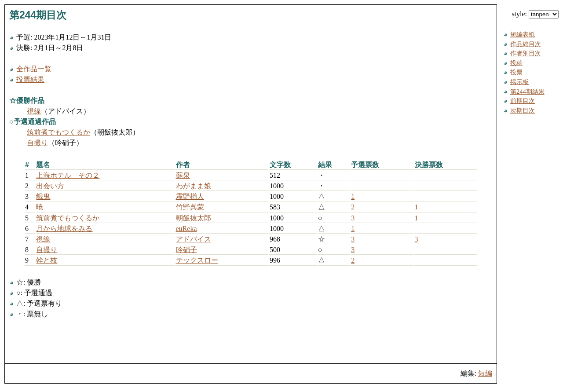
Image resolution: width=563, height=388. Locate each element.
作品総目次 (525, 44)
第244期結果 (527, 91)
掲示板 (519, 81)
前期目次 (522, 100)
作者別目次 (525, 53)
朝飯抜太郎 (193, 218)
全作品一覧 (33, 69)
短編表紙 (522, 34)
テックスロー (197, 260)
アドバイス (193, 239)
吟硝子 (186, 249)
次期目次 (522, 110)
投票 (516, 72)
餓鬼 (43, 196)
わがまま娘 (193, 186)
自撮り (37, 142)
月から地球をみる (64, 228)
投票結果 (30, 79)
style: (535, 14)
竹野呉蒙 (190, 207)
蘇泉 (183, 175)
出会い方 (50, 186)
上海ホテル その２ (67, 175)
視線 (34, 111)
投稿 (516, 62)
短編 (485, 373)
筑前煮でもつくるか (58, 132)
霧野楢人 (190, 196)
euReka (186, 228)
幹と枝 (46, 260)
